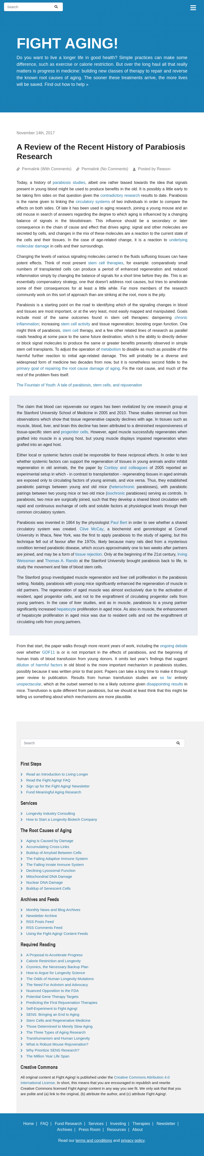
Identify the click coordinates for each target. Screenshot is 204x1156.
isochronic (116, 493)
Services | (98, 1124)
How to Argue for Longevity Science (55, 973)
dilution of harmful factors (39, 665)
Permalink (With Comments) (46, 169)
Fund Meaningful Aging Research (53, 792)
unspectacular (29, 684)
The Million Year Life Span (47, 1056)
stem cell (70, 330)
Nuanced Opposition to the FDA (52, 990)
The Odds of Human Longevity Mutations (60, 979)
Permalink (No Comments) (104, 169)
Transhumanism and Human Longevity (58, 1038)
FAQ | (47, 1124)
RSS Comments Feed (44, 927)
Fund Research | (71, 1124)
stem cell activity (75, 324)
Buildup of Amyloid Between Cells (53, 852)
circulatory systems (93, 202)
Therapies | (143, 1124)
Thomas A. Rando (61, 561)
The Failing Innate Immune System (55, 864)
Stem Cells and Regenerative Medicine (58, 1020)
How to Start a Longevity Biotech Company (61, 819)
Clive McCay (91, 529)
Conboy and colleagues (126, 468)
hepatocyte (66, 609)
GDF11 (48, 652)
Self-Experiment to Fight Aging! (51, 1008)
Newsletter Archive (41, 916)
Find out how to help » (66, 84)
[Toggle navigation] (192, 7)
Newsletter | (169, 1124)
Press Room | (92, 1129)
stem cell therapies (105, 263)
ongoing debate (173, 646)
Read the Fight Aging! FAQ (48, 780)
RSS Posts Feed (40, 921)
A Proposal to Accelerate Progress (54, 955)
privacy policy (133, 1140)
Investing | (120, 1124)
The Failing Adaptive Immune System (57, 858)
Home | (31, 1124)
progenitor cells (74, 432)
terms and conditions (94, 1140)
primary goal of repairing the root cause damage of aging (68, 368)
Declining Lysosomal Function (51, 870)
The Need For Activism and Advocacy (57, 985)
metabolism (111, 349)
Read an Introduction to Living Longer (57, 774)
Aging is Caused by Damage (49, 841)
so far (166, 678)
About (139, 1129)
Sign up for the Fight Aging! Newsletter (58, 786)
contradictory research (120, 195)
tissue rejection (88, 554)
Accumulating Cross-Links (47, 847)
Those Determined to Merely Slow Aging (59, 1026)
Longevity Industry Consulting (50, 813)
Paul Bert (119, 522)
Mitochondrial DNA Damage (49, 876)
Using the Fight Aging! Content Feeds (57, 933)
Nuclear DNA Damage (44, 882)
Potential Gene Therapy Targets (52, 996)
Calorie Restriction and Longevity (53, 961)
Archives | (67, 1129)
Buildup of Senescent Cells (48, 888)
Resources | (119, 1129)
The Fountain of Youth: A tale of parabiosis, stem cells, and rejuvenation (79, 385)
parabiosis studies (69, 182)
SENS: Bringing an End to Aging (52, 1014)
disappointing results (165, 684)
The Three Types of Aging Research (56, 1032)
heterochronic (123, 487)
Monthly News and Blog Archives (53, 910)
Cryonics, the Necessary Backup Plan (57, 967)
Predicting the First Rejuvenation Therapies (61, 1002)
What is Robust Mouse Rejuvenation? (57, 1044)
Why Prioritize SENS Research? (52, 1050)
